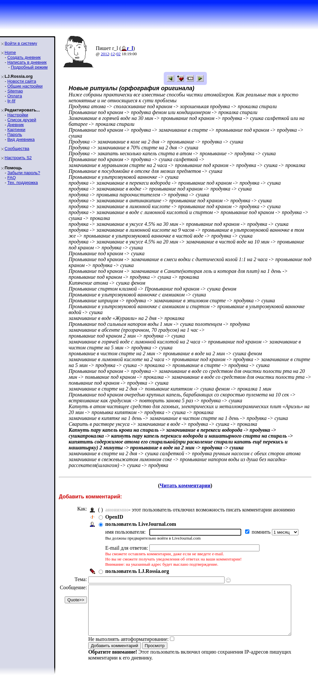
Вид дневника (21, 139)
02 (118, 53)
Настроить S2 (18, 157)
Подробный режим (29, 67)
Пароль (14, 134)
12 (113, 53)
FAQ (11, 177)
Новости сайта (21, 81)
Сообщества (17, 148)
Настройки (17, 114)
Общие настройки (24, 86)
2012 (105, 53)
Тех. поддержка (22, 182)
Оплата (14, 95)
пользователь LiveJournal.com (140, 524)
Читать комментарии (187, 485)
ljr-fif (11, 100)
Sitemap (15, 91)
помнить (262, 532)
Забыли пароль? (23, 172)
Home (10, 52)
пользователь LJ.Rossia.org (137, 571)
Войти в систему (21, 43)
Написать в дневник (26, 62)
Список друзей (21, 119)
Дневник (15, 124)
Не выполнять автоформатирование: (128, 649)
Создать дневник (24, 57)
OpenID (114, 517)
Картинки (16, 129)
